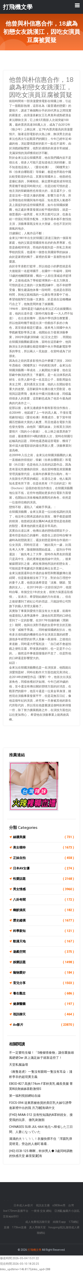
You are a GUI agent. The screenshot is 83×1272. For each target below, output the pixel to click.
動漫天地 (43, 941)
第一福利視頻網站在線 (25, 1096)
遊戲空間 (43, 952)
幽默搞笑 (43, 910)
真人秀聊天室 (37, 1227)
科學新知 (43, 931)
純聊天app (59, 1221)
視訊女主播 (43, 1205)
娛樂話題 (43, 962)
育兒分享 (43, 983)
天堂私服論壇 (18, 1064)
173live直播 (19, 1227)
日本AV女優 (43, 868)
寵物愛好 (43, 972)
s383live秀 (58, 1205)
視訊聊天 (43, 1014)
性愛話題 (43, 879)
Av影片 (43, 1025)
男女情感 (43, 889)
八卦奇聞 (43, 899)
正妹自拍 (43, 858)
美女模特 (43, 847)
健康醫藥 (43, 1004)
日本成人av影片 (23, 1205)
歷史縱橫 (43, 920)
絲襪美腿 (43, 837)
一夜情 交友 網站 (41, 1210)
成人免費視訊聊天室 (37, 1221)
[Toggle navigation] (77, 5)
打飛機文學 (34, 1249)
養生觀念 (43, 993)
